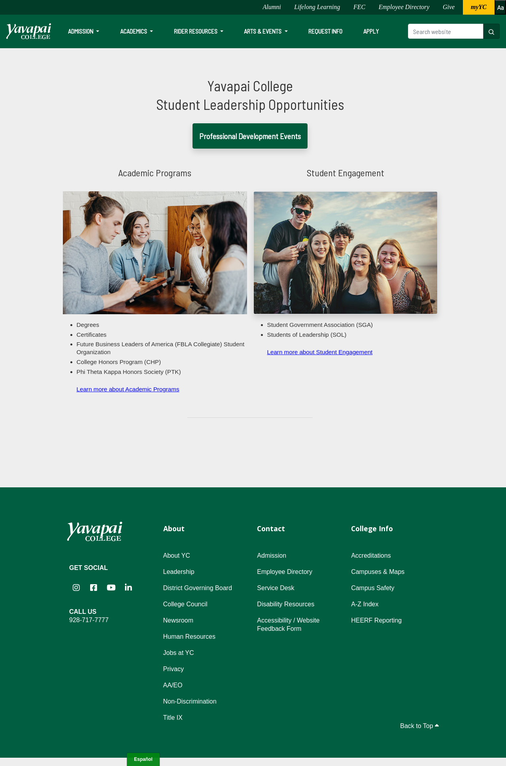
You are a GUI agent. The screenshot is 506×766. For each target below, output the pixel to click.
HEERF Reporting (376, 620)
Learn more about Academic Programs (128, 389)
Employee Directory (404, 7)
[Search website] (445, 31)
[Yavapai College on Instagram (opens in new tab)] (76, 588)
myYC (479, 7)
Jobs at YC (178, 652)
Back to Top (419, 726)
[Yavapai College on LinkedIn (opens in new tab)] (128, 588)
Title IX (173, 717)
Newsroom (178, 620)
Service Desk (275, 588)
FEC (359, 7)
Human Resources (189, 636)
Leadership (178, 571)
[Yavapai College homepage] (28, 31)
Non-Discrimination (190, 701)
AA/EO (173, 685)
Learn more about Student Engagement (320, 352)
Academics (134, 31)
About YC (176, 555)
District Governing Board (197, 588)
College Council (185, 604)
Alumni (271, 7)
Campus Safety (372, 588)
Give (449, 7)
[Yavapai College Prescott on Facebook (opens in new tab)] (94, 588)
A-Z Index (364, 604)
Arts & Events (263, 31)
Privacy (173, 669)
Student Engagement (345, 172)
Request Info (325, 31)
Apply (371, 31)
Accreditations (371, 555)
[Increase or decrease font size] (500, 7)
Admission (81, 31)
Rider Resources (196, 31)
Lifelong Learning (317, 7)
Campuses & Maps (377, 571)
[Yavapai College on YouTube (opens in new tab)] (111, 588)
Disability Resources (285, 604)
